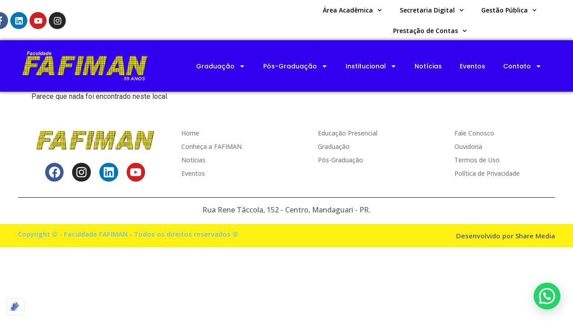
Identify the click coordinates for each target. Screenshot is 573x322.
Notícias (428, 66)
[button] (547, 296)
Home (190, 133)
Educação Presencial (347, 133)
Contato (522, 66)
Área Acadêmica (352, 10)
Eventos (472, 66)
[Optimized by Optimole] (16, 306)
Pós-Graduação (295, 66)
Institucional (371, 66)
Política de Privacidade (487, 173)
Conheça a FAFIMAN (211, 146)
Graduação (220, 66)
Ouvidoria (468, 146)
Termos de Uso (477, 160)
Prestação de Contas (430, 31)
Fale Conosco (474, 133)
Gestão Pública (509, 10)
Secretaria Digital (432, 10)
